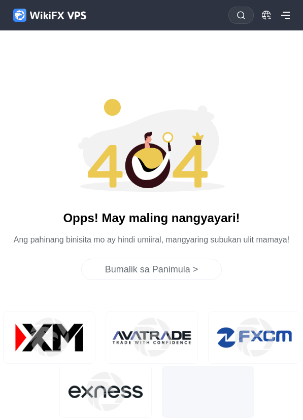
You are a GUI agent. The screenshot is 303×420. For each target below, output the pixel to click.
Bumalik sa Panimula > (151, 269)
